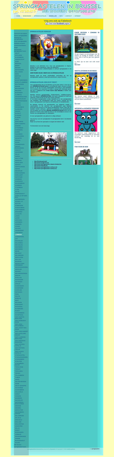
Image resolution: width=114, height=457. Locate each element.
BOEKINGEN (27, 16)
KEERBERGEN (20, 199)
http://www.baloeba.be (41, 165)
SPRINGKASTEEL (46, 96)
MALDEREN (19, 243)
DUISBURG (18, 109)
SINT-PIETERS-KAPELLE (20, 345)
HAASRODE (19, 152)
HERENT (18, 164)
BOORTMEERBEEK (21, 80)
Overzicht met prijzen (20, 33)
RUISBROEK (19, 308)
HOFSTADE (18, 177)
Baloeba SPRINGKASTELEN (55, 110)
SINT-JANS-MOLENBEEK (19, 324)
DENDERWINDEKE (21, 101)
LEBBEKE (18, 434)
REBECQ (18, 298)
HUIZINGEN (19, 181)
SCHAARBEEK (19, 313)
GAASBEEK (19, 134)
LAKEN (17, 216)
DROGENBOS (19, 107)
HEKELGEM (19, 162)
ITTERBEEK (19, 187)
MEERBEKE (19, 249)
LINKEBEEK (19, 232)
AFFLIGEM (18, 55)
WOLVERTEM (19, 424)
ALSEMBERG (19, 57)
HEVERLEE (18, 171)
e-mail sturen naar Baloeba (54, 90)
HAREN (17, 156)
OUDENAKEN (19, 286)
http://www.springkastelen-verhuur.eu (45, 168)
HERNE (17, 168)
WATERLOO (19, 400)
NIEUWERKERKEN (21, 273)
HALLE (17, 154)
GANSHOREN (19, 136)
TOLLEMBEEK (19, 375)
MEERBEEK (19, 247)
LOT (16, 238)
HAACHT (18, 150)
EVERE (17, 132)
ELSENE (17, 117)
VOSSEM (18, 396)
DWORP (17, 111)
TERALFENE (19, 367)
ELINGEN (18, 115)
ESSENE (18, 125)
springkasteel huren (20, 447)
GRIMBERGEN (19, 144)
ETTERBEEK (19, 128)
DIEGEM (17, 103)
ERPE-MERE (19, 121)
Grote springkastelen (20, 41)
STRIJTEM (18, 361)
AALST (17, 53)
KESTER (18, 203)
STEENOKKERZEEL (21, 357)
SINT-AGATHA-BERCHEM (20, 317)
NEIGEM (17, 271)
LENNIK (17, 226)
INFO (61, 16)
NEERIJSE (18, 269)
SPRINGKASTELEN (40, 16)
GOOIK (17, 142)
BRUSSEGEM (19, 88)
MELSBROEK (19, 255)
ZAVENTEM (18, 426)
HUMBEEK (18, 185)
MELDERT (18, 253)
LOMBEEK (18, 234)
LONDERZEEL (19, 236)
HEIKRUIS (18, 160)
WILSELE (18, 418)
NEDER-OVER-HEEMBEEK (20, 264)
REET (17, 300)
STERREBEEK (19, 359)
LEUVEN (18, 228)
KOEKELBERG (19, 207)
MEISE (17, 251)
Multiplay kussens (19, 43)
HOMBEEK (18, 179)
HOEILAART (19, 175)
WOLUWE (18, 422)
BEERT (17, 65)
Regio (16, 47)
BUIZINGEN (19, 92)
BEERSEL (18, 63)
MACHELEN (19, 241)
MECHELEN (19, 245)
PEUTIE (17, 296)
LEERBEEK (18, 222)
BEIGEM (17, 67)
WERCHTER (19, 410)
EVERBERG (19, 130)
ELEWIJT (18, 113)
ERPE (17, 119)
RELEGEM (18, 302)
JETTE (17, 191)
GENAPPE (18, 138)
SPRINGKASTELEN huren (40, 86)
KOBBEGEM (19, 205)
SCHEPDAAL (19, 315)
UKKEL (17, 379)
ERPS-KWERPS (20, 123)
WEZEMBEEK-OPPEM (19, 412)
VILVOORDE (19, 387)
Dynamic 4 (53, 449)
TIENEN (17, 373)
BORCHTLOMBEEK (21, 82)
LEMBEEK (18, 224)
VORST (17, 394)
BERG (17, 74)
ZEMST (17, 430)
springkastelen (95, 449)
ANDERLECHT (19, 59)
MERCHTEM (19, 257)
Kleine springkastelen (20, 35)
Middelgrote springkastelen (18, 38)
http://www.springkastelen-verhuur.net (45, 167)
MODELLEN (53, 16)
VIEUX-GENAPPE (20, 385)
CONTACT (68, 16)
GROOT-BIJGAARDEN (19, 147)
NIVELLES (18, 277)
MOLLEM (18, 259)
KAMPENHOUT (20, 193)
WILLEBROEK (19, 415)
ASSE (17, 61)
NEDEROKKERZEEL (21, 267)
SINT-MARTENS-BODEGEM (20, 341)
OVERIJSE (18, 290)
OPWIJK (17, 284)
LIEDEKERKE (19, 230)
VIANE (17, 383)
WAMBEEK (18, 398)
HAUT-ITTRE (19, 158)
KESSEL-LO (19, 201)
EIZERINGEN (19, 432)
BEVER (17, 78)
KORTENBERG (20, 209)
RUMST (17, 310)
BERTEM (18, 76)
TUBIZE (17, 377)
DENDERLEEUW (20, 99)
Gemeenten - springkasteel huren (20, 50)
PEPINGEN (18, 292)
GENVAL (18, 140)
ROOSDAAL (19, 306)
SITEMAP (77, 16)
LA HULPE (18, 214)
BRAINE (17, 86)
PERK (17, 294)
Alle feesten (17, 444)
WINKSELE (18, 420)
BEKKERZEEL (19, 70)
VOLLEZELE (19, 392)
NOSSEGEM (19, 279)
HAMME (17, 438)
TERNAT (17, 369)
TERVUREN (19, 371)
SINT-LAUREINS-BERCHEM (20, 337)
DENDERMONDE (20, 436)
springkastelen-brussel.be (35, 449)
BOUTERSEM (19, 84)
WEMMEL (18, 408)
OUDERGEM (19, 288)
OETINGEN (18, 281)
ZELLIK (17, 428)
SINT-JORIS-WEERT (21, 331)
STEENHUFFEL (20, 355)
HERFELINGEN (20, 166)
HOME (18, 16)
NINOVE (17, 275)
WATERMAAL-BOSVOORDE (19, 403)
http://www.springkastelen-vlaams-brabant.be (47, 164)
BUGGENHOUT (20, 440)
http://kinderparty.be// (40, 161)
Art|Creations (71, 449)
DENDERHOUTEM (21, 96)
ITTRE (17, 189)
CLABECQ (18, 94)
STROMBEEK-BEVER (19, 364)
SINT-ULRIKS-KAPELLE (19, 352)
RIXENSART (19, 304)
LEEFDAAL (18, 220)
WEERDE (18, 406)
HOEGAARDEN (20, 173)
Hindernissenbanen (20, 45)
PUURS (17, 442)
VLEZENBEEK (19, 390)
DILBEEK (18, 105)
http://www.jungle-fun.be (41, 162)
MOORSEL (18, 261)
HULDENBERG (20, 183)
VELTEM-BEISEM (20, 381)
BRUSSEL (18, 90)
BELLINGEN (19, 72)
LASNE (17, 218)
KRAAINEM (18, 211)
